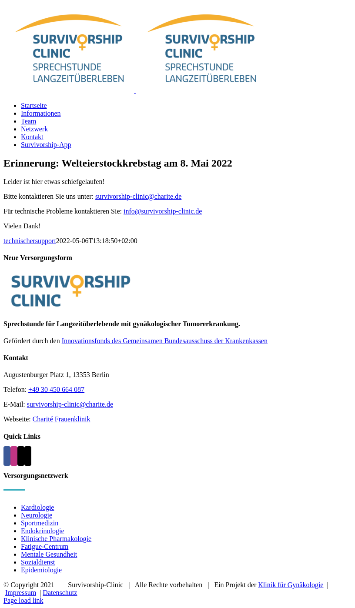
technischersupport (29, 240)
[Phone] (27, 456)
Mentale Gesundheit (49, 554)
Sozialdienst (38, 562)
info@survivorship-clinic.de (163, 211)
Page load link (23, 600)
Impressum (20, 592)
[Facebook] (6, 456)
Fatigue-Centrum (44, 546)
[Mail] (20, 456)
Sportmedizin (39, 523)
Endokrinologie (42, 531)
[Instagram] (13, 456)
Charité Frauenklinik (61, 419)
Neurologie (36, 515)
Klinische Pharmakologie (56, 538)
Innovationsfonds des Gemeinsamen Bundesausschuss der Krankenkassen (165, 340)
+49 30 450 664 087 (56, 389)
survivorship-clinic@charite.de (138, 196)
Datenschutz (60, 592)
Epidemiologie (41, 570)
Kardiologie (37, 507)
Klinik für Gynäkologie (290, 584)
